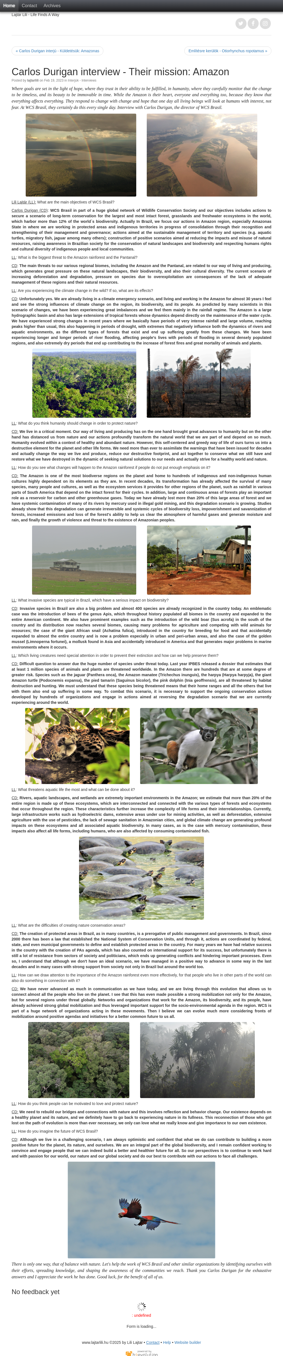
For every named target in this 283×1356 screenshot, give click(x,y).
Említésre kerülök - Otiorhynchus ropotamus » (227, 51)
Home (9, 5)
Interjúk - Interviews (82, 80)
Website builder (187, 1342)
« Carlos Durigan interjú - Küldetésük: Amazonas (57, 51)
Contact (29, 5)
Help (167, 1342)
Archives (52, 5)
